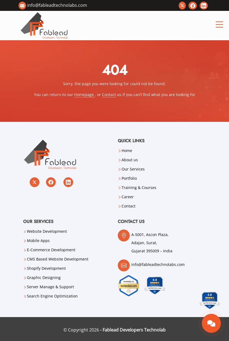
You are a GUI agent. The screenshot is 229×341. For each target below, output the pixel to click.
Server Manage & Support (50, 287)
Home (127, 151)
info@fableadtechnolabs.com (57, 5)
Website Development (47, 231)
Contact (109, 94)
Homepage (84, 94)
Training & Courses (139, 188)
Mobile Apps (38, 241)
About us (130, 160)
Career (128, 197)
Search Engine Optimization (52, 296)
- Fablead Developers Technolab (133, 330)
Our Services (133, 169)
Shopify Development (46, 268)
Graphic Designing (44, 278)
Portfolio (129, 178)
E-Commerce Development (51, 250)
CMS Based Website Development (57, 259)
